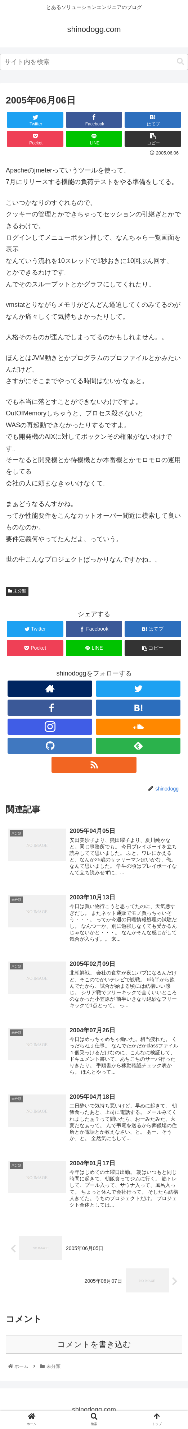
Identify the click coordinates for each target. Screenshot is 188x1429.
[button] (180, 61)
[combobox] (94, 62)
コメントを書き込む (94, 1346)
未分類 (17, 591)
